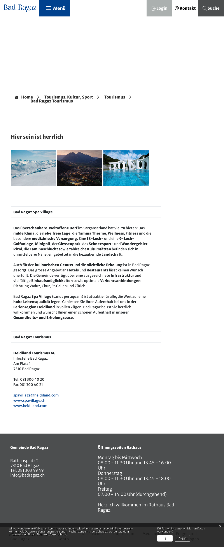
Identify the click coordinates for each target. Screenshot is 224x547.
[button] (68, 97)
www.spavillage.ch (29, 400)
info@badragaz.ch (27, 475)
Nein (182, 538)
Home (27, 97)
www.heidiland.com (30, 406)
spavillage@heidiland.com (36, 395)
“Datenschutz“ (57, 534)
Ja (164, 538)
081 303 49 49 (30, 470)
